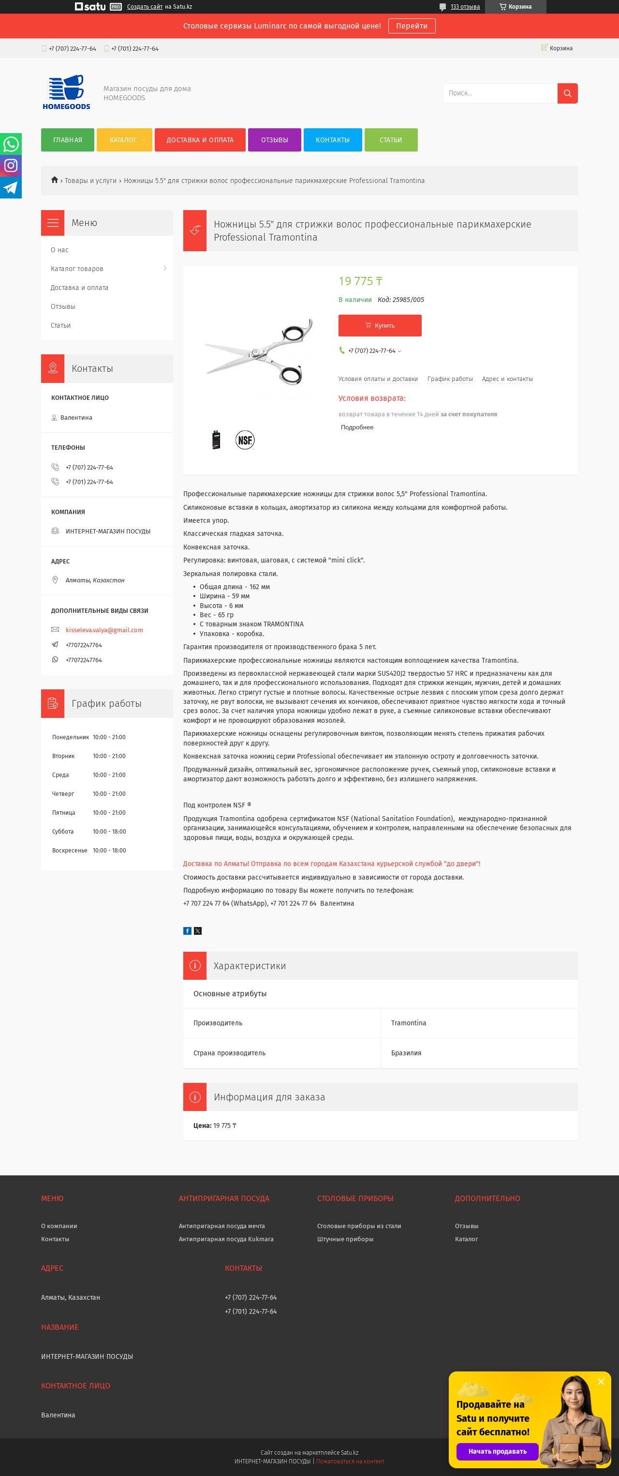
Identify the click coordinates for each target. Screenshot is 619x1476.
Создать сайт (144, 6)
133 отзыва (465, 6)
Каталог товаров (77, 269)
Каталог (123, 140)
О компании (59, 1226)
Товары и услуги (91, 181)
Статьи (391, 140)
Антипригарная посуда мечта (222, 1226)
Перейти (412, 25)
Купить (385, 325)
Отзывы (275, 140)
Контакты (333, 140)
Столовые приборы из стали (359, 1226)
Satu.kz (349, 1452)
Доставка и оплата (200, 140)
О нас (60, 250)
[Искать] (568, 93)
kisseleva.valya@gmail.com (104, 630)
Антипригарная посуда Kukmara (226, 1239)
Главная (67, 140)
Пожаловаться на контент (350, 1461)
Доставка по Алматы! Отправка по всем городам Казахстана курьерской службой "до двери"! (331, 864)
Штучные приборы (345, 1239)
